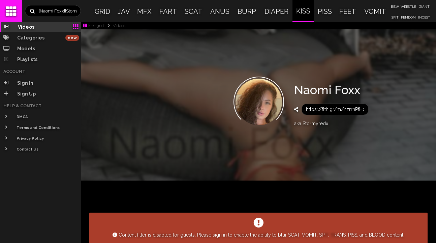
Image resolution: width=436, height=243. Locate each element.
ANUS (219, 11)
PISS (325, 11)
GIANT (424, 6)
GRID (102, 11)
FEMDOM (408, 17)
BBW (395, 6)
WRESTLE (408, 6)
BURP (247, 11)
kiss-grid (93, 25)
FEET (347, 11)
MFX (144, 11)
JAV (124, 11)
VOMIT (375, 11)
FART (168, 11)
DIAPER (276, 11)
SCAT (194, 11)
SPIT (395, 17)
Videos (115, 25)
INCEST (424, 17)
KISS (303, 11)
